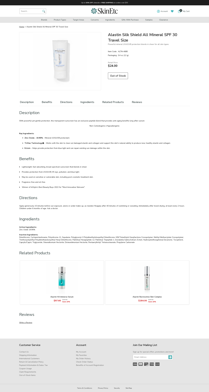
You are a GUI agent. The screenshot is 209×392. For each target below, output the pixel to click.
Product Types (60, 20)
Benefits (47, 102)
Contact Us (24, 352)
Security (117, 388)
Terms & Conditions (84, 388)
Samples (149, 20)
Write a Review (25, 322)
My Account (81, 352)
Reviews (137, 102)
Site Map (129, 388)
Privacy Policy (103, 388)
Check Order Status (84, 362)
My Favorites (81, 355)
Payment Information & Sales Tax (33, 365)
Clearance (163, 20)
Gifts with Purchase (130, 20)
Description (27, 102)
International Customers (29, 358)
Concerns (95, 20)
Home (21, 27)
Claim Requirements (27, 372)
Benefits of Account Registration (90, 365)
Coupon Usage (25, 368)
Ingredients (110, 20)
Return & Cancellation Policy (31, 362)
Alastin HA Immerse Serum (61, 297)
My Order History (83, 358)
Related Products (113, 102)
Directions (66, 102)
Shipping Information (28, 355)
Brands (44, 20)
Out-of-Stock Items (27, 375)
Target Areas (78, 20)
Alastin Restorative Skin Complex (147, 297)
